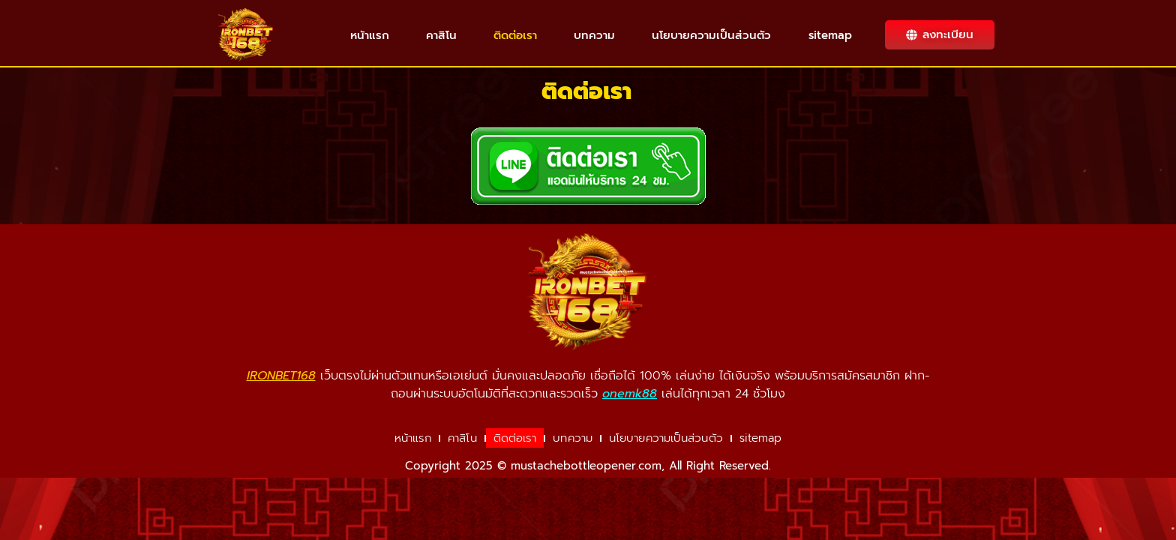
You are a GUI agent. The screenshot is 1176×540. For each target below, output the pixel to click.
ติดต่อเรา (515, 35)
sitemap (830, 35)
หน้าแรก (369, 35)
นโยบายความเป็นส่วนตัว (711, 35)
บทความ (594, 35)
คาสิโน (441, 35)
